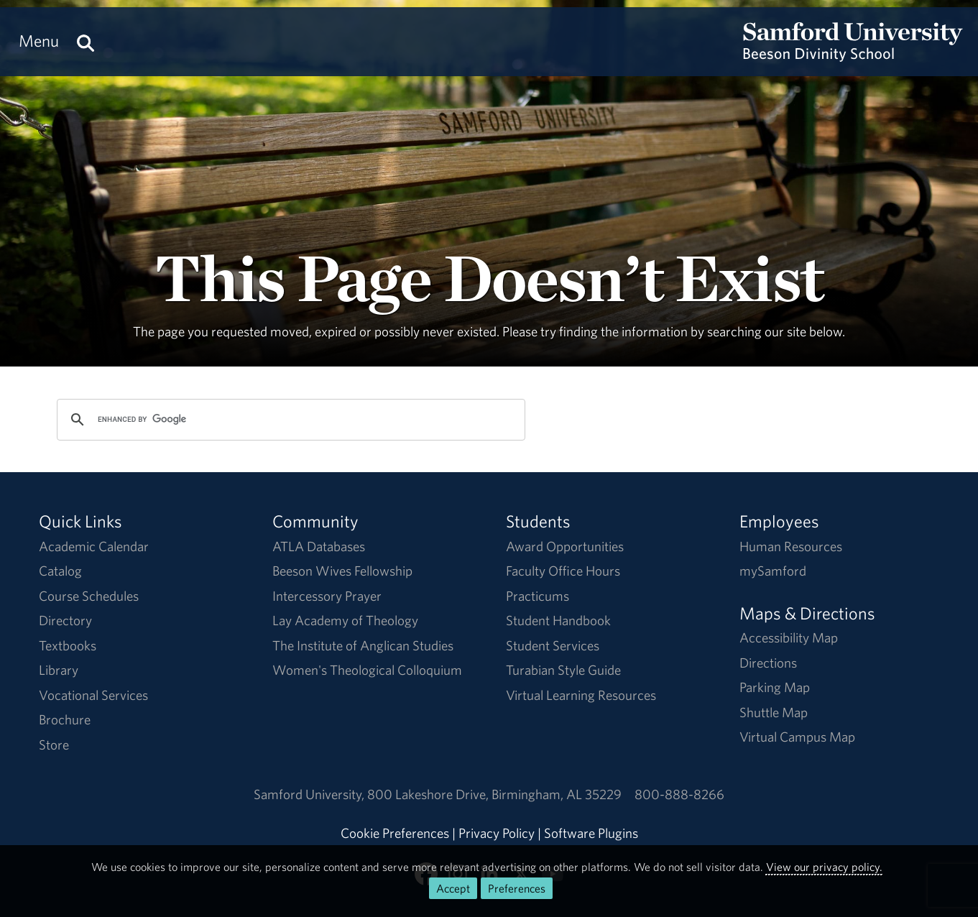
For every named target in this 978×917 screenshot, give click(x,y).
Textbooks (67, 645)
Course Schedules (89, 595)
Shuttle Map (773, 712)
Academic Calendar (94, 546)
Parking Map (774, 687)
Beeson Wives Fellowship (342, 570)
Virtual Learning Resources (581, 695)
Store (54, 744)
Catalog (60, 570)
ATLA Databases (318, 546)
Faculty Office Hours (563, 570)
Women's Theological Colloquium (367, 669)
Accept (453, 888)
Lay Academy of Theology (345, 620)
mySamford (772, 570)
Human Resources (790, 546)
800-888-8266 (679, 794)
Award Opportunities (565, 546)
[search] (289, 419)
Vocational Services (93, 695)
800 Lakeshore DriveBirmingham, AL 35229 (494, 794)
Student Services (552, 645)
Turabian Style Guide (563, 669)
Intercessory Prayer (327, 595)
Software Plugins (591, 833)
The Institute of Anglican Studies (362, 645)
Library (58, 669)
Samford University (310, 794)
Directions (768, 662)
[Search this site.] (85, 41)
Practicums (537, 595)
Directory (65, 620)
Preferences (516, 888)
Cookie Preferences (395, 833)
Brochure (65, 719)
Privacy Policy (496, 833)
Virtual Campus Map (797, 736)
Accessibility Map (788, 637)
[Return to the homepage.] (853, 54)
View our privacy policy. (824, 867)
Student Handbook (558, 620)
